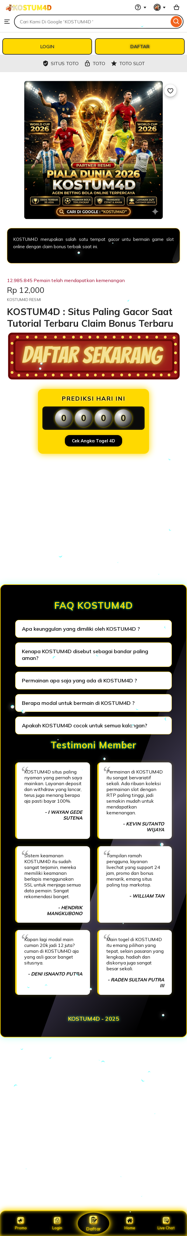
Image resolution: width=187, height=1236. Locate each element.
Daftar (93, 1223)
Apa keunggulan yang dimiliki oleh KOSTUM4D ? (81, 628)
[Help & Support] (140, 7)
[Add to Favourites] (170, 90)
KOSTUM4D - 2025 (93, 1018)
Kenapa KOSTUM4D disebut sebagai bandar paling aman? (85, 654)
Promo (21, 1223)
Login (57, 1223)
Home (129, 1223)
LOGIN (47, 46)
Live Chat (166, 1223)
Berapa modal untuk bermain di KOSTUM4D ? (78, 703)
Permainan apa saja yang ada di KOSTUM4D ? (79, 680)
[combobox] (91, 22)
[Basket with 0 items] (176, 7)
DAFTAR (140, 46)
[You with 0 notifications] (159, 7)
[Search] (176, 22)
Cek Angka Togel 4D (93, 441)
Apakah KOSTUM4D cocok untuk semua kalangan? (84, 725)
